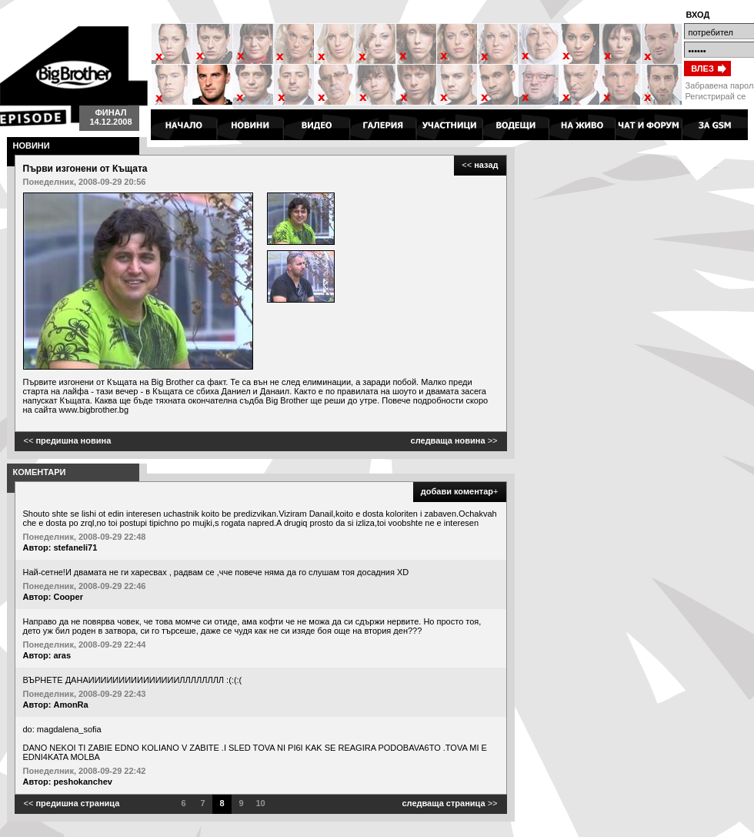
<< (480, 164)
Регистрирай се (716, 96)
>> (454, 440)
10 (260, 803)
